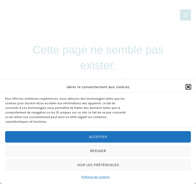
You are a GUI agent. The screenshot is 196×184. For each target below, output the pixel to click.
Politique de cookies (95, 177)
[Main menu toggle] (185, 14)
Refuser (98, 150)
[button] (188, 86)
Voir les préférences (98, 165)
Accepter (98, 136)
